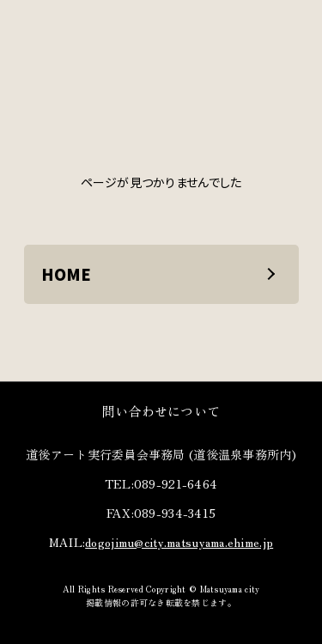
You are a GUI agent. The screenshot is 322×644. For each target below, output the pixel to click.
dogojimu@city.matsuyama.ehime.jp (179, 541)
